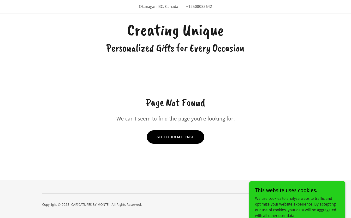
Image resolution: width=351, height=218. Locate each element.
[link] (175, 34)
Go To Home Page (175, 137)
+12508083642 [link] (199, 6)
